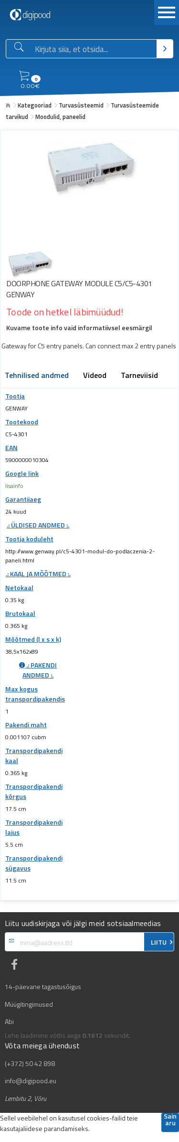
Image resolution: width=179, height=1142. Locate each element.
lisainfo (14, 485)
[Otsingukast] (94, 49)
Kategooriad (35, 105)
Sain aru (170, 1120)
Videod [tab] (94, 376)
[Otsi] (165, 49)
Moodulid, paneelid (60, 116)
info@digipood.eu (30, 1080)
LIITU (159, 942)
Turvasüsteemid (81, 105)
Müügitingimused (29, 1004)
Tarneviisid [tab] (139, 376)
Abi (9, 1021)
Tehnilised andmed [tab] (37, 376)
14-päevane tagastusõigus (43, 986)
